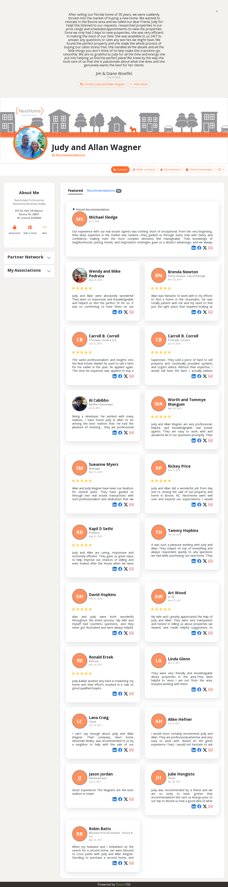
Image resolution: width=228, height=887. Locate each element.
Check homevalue (199, 169)
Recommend (170, 169)
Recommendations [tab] (104, 190)
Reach (123, 884)
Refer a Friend (144, 169)
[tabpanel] (142, 536)
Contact (120, 169)
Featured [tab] (75, 190)
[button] (221, 169)
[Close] (216, 11)
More (44, 233)
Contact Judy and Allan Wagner (102, 84)
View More (139, 84)
